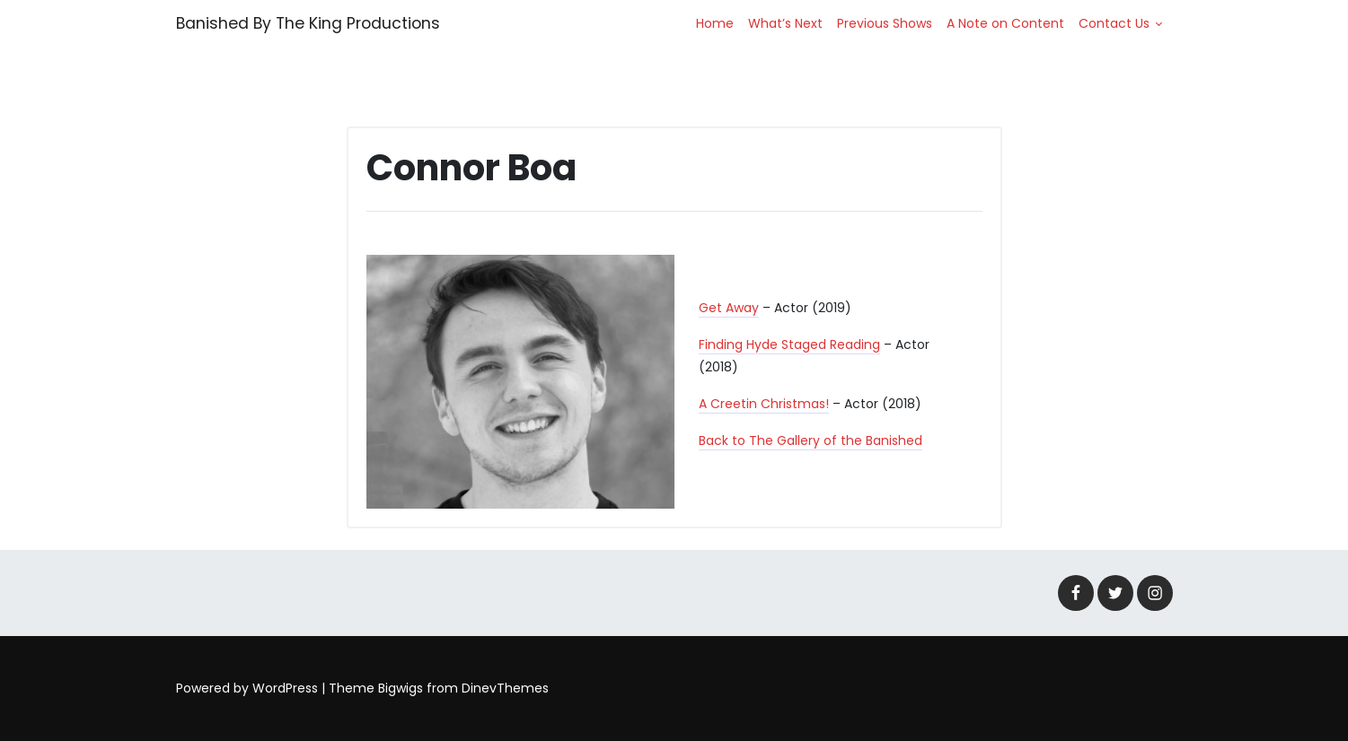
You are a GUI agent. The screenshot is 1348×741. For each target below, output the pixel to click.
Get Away (729, 308)
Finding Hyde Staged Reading (789, 344)
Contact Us (1114, 23)
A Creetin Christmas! (764, 404)
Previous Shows (884, 23)
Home (715, 23)
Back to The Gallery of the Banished (810, 440)
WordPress (285, 688)
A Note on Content (1005, 23)
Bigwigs (400, 688)
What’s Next (785, 23)
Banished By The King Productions (308, 23)
